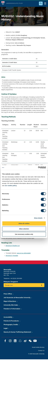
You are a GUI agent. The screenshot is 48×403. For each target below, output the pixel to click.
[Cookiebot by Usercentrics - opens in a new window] (38, 167)
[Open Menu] (45, 3)
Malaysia (7, 282)
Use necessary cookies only (24, 234)
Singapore (14, 282)
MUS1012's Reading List (13, 245)
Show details (38, 218)
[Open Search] (41, 3)
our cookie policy (11, 185)
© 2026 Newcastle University (36, 354)
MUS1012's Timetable (12, 255)
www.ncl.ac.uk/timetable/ (24, 253)
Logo (3, 3)
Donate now (9, 285)
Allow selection (24, 229)
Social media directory (38, 347)
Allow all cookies (24, 223)
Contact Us (41, 350)
